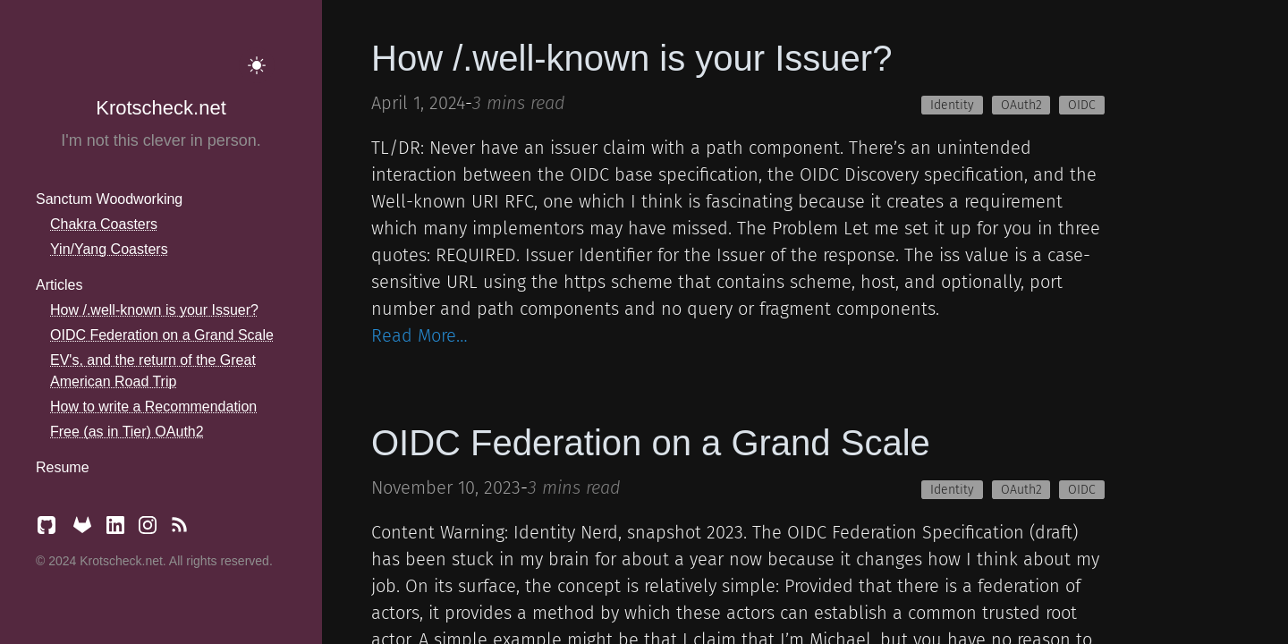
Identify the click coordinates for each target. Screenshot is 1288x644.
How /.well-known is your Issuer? (154, 310)
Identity (952, 105)
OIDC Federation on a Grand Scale (162, 335)
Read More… (419, 335)
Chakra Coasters (103, 224)
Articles (59, 284)
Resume (62, 467)
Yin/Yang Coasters (109, 249)
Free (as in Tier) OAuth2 (127, 431)
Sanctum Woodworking (109, 199)
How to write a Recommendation (153, 406)
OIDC (1082, 105)
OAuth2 (1021, 105)
